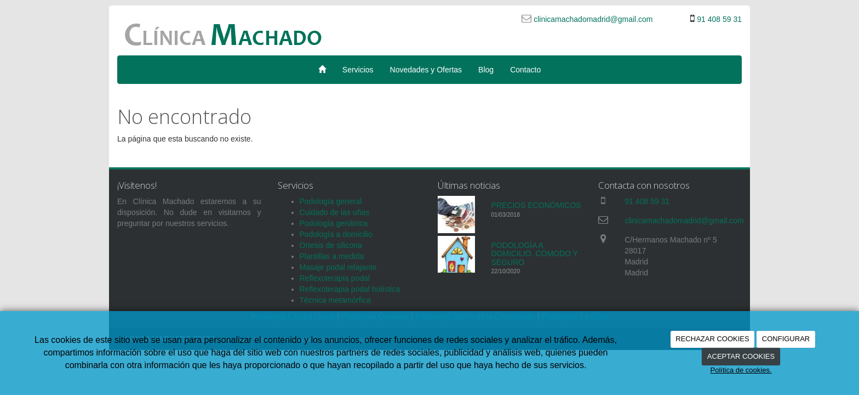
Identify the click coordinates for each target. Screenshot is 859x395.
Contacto (525, 69)
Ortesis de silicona (331, 245)
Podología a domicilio (336, 234)
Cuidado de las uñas (335, 212)
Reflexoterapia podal (335, 278)
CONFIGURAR (786, 339)
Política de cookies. (740, 370)
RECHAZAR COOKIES (712, 339)
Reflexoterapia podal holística (350, 289)
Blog (486, 69)
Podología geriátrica (334, 223)
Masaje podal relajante (338, 267)
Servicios (358, 69)
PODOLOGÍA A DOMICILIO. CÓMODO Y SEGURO (534, 254)
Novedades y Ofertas (426, 69)
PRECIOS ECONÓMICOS (536, 205)
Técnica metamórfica (335, 300)
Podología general (331, 201)
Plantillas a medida (332, 256)
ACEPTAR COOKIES (741, 356)
